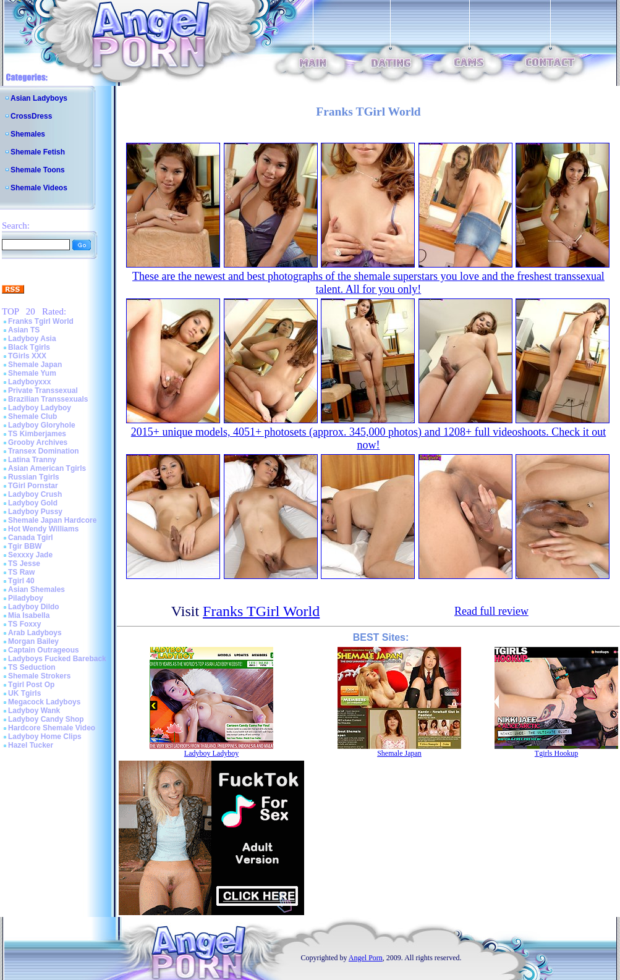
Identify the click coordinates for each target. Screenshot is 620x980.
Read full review (491, 611)
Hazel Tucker (30, 745)
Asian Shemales (36, 589)
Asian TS (24, 330)
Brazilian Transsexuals (48, 399)
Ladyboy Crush (35, 494)
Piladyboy (25, 598)
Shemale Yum (32, 373)
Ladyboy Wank (34, 710)
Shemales (28, 134)
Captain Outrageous (43, 650)
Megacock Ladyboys (44, 702)
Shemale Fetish (38, 152)
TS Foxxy (24, 624)
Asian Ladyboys (39, 98)
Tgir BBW (25, 546)
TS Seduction (32, 667)
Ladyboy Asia (32, 338)
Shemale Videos (39, 188)
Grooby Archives (37, 442)
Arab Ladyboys (35, 632)
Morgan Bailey (33, 641)
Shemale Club (32, 416)
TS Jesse (24, 563)
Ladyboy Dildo (33, 606)
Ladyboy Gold (32, 503)
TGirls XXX (27, 356)
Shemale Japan (35, 364)
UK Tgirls (24, 693)
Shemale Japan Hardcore (52, 520)
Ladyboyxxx (29, 382)
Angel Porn (366, 957)
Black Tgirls (29, 347)
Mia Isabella (28, 615)
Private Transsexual (43, 390)
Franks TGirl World (261, 611)
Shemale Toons (38, 170)
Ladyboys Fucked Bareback (57, 658)
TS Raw (21, 572)
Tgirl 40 (21, 581)
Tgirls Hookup (556, 753)
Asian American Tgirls (47, 468)
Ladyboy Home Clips (45, 736)
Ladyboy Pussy (35, 511)
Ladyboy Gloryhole (41, 425)
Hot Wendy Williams (43, 529)
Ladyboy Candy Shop (46, 719)
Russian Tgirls (33, 477)
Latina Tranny (32, 459)
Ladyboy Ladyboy (39, 407)
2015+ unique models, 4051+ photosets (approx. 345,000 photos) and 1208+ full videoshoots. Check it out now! (368, 438)
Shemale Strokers (39, 676)
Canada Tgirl (30, 537)
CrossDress (31, 116)
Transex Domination (43, 451)
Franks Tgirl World (41, 321)
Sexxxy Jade (30, 555)
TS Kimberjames (37, 433)
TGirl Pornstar (33, 485)
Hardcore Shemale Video (51, 728)
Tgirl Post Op (31, 684)
